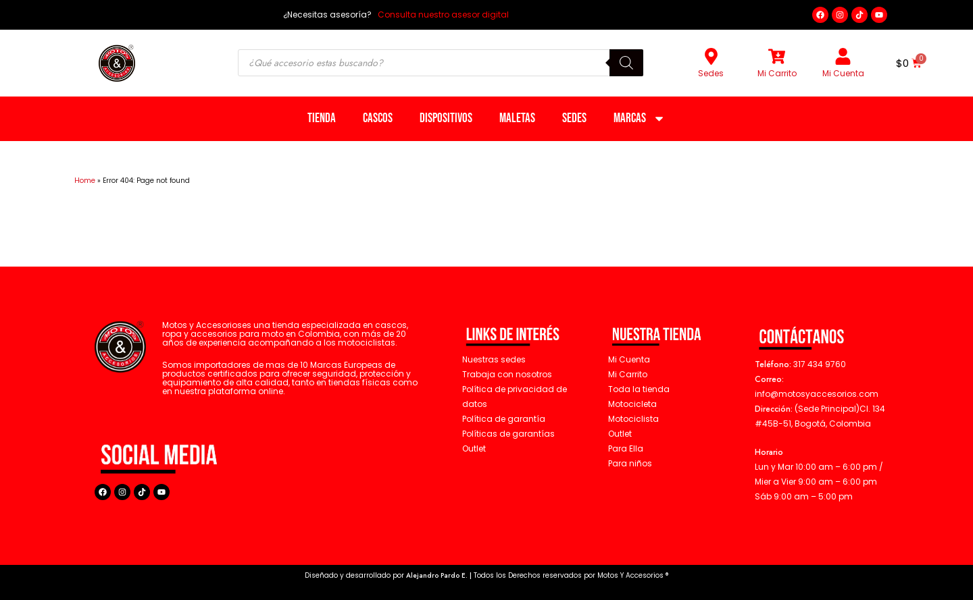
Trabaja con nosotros (507, 374)
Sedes (711, 73)
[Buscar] (626, 62)
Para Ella (625, 448)
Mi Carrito (777, 73)
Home (84, 180)
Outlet (620, 433)
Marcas (640, 118)
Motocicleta (632, 404)
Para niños (630, 463)
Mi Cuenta (843, 73)
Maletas (517, 118)
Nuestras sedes (494, 359)
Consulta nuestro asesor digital (442, 14)
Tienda (321, 118)
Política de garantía (503, 419)
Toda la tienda (639, 389)
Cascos (378, 118)
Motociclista (633, 419)
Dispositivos (446, 118)
